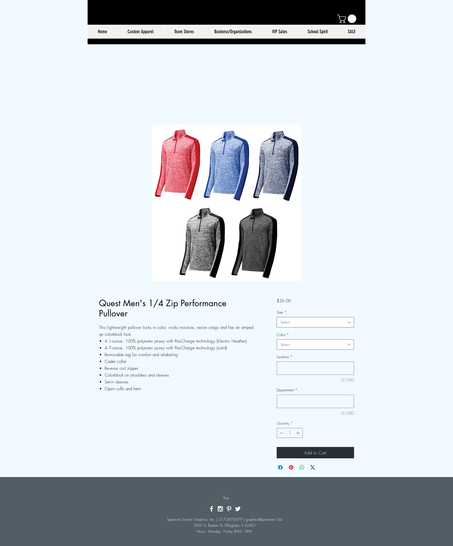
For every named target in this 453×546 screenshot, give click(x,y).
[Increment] (298, 433)
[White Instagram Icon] (220, 509)
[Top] (226, 498)
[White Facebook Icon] (211, 509)
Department (287, 389)
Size (282, 312)
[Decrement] (281, 433)
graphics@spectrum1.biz (264, 519)
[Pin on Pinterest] (291, 467)
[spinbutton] (289, 433)
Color (283, 334)
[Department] (315, 401)
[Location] (315, 368)
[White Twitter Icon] (238, 509)
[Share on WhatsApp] (302, 467)
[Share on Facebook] (280, 467)
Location (284, 356)
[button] (347, 18)
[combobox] (315, 322)
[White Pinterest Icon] (229, 509)
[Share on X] (312, 467)
